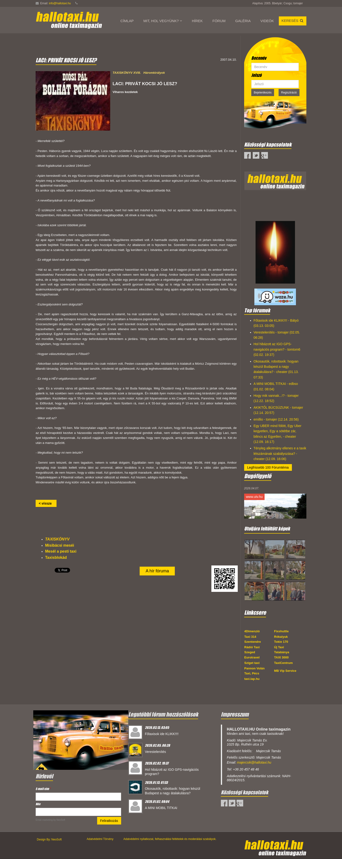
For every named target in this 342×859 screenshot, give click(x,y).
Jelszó (256, 75)
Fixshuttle (281, 631)
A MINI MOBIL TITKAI (161, 808)
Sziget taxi (252, 663)
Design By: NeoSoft (49, 839)
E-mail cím (43, 789)
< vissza (46, 503)
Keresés (292, 21)
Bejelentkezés (263, 92)
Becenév (258, 58)
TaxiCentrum (283, 663)
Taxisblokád (56, 557)
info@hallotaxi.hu (60, 3)
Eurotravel (252, 657)
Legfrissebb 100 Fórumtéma (268, 467)
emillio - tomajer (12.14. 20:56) (276, 419)
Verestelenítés (155, 752)
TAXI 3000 (281, 657)
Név (38, 804)
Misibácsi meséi (59, 545)
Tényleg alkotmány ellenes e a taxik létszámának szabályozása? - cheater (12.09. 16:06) (280, 453)
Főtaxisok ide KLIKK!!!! (162, 734)
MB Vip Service (285, 670)
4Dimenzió (252, 631)
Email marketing (44, 820)
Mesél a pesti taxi (60, 551)
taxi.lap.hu (252, 679)
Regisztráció (289, 92)
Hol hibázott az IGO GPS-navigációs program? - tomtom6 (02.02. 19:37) (277, 349)
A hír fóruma (157, 571)
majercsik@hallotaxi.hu (254, 762)
